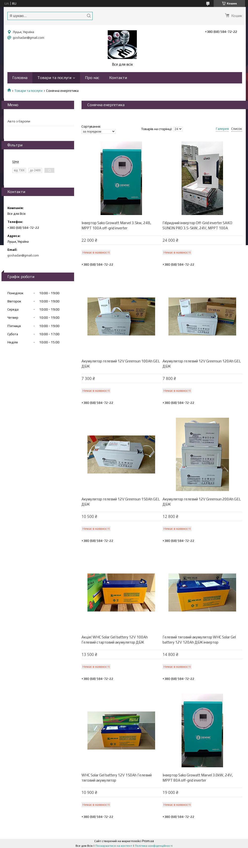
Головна (19, 77)
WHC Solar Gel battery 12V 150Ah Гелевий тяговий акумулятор (117, 777)
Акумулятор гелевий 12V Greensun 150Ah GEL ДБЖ (121, 501)
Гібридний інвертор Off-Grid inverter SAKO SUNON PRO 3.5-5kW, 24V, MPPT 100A (197, 225)
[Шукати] (88, 16)
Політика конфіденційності (154, 846)
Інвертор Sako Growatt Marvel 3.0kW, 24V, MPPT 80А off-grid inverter (198, 777)
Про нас (92, 77)
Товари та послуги (54, 77)
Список (236, 129)
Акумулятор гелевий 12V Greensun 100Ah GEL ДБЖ (121, 363)
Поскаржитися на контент (113, 846)
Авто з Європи (18, 121)
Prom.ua (148, 841)
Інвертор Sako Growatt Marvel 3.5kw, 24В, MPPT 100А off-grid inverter (116, 225)
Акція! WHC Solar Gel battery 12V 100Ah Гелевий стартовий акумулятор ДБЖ (115, 639)
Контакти (118, 77)
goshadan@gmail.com (28, 37)
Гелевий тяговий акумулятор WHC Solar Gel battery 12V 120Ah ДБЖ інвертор (199, 639)
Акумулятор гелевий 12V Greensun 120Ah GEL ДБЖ (202, 363)
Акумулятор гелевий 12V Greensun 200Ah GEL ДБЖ (202, 501)
